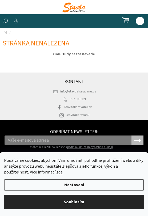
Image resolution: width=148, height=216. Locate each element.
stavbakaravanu (78, 114)
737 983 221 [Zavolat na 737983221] (78, 99)
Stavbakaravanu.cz (78, 106)
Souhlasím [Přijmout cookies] (74, 202)
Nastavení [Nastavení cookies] (74, 185)
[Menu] (140, 21)
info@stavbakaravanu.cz (78, 91)
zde (59, 172)
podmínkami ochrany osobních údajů (90, 147)
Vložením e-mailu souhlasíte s (71, 147)
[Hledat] (5, 21)
